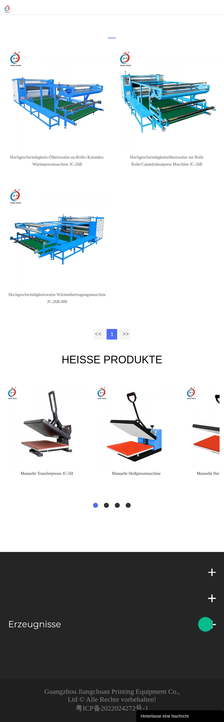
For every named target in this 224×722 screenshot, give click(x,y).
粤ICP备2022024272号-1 (112, 708)
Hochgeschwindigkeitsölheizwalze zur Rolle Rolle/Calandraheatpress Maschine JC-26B (167, 161)
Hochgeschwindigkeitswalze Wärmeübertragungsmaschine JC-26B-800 (57, 298)
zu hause (107, 22)
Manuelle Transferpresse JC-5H (47, 473)
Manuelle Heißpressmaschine (136, 473)
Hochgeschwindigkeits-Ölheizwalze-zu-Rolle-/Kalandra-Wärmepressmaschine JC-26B (57, 161)
